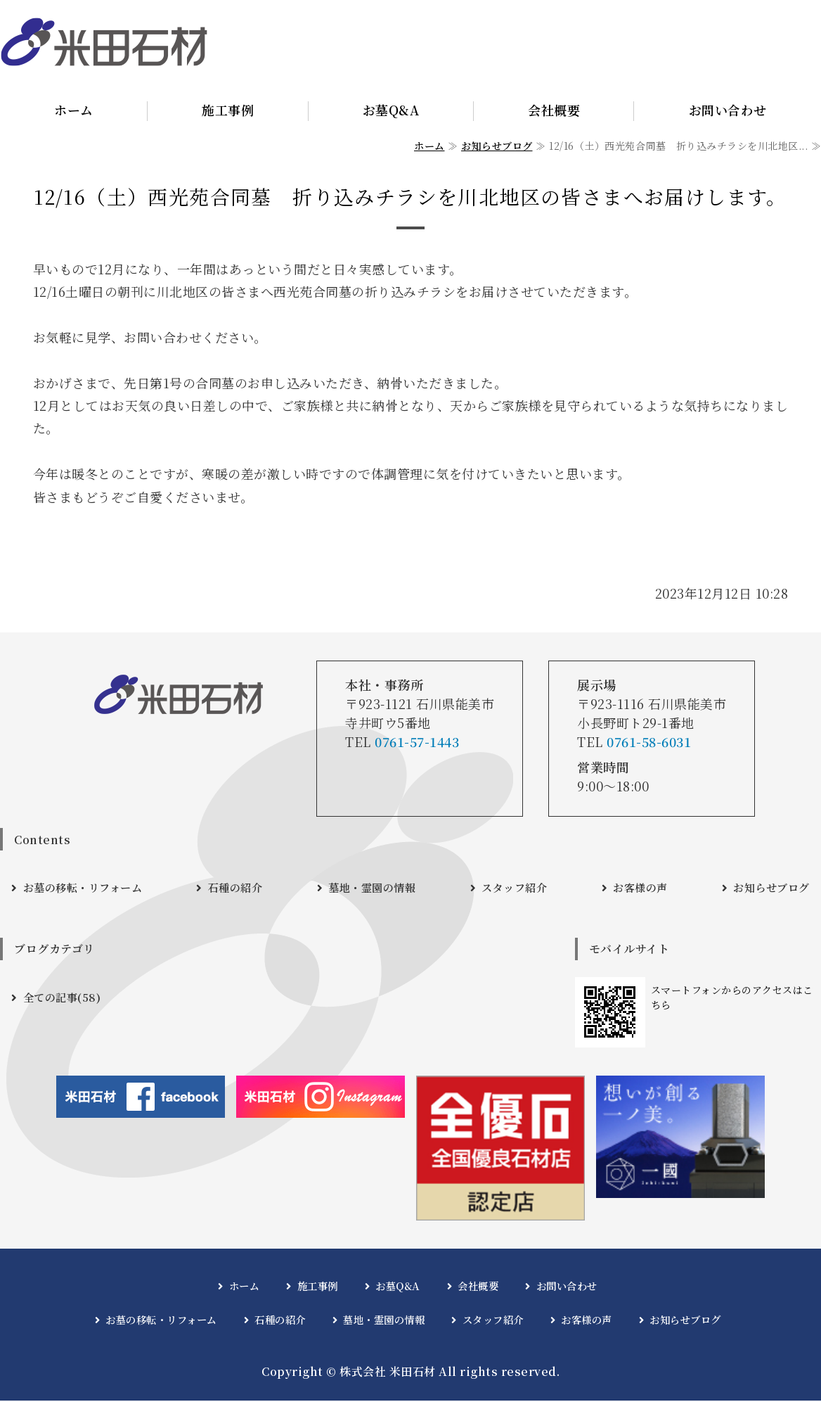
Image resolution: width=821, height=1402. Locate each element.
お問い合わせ (566, 1287)
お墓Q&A (391, 110)
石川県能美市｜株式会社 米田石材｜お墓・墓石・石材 (104, 42)
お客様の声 (640, 888)
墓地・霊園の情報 (374, 888)
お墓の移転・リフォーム (86, 888)
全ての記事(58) (64, 998)
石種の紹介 (239, 888)
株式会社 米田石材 (388, 1373)
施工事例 (228, 110)
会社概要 (554, 110)
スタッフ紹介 (515, 888)
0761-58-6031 (649, 741)
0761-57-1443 (417, 741)
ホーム (73, 110)
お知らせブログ (497, 146)
